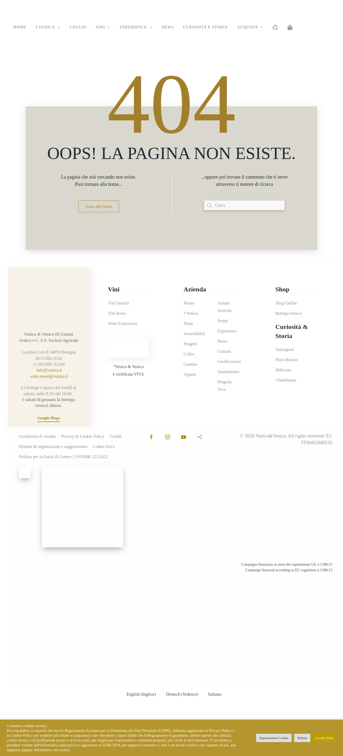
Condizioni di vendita (37, 436)
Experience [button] (136, 27)
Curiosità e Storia (205, 27)
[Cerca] (244, 205)
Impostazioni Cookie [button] (274, 738)
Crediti (115, 436)
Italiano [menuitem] (214, 694)
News (168, 27)
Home (19, 27)
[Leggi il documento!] (280, 630)
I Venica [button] (48, 27)
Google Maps (48, 418)
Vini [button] (103, 27)
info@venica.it (49, 370)
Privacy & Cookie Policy (82, 436)
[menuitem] (18, 53)
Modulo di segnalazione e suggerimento (53, 446)
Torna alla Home (98, 206)
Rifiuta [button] (302, 738)
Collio (78, 27)
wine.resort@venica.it (49, 376)
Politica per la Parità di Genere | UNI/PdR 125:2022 (63, 456)
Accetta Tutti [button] (324, 738)
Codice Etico (104, 446)
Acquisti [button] (250, 27)
